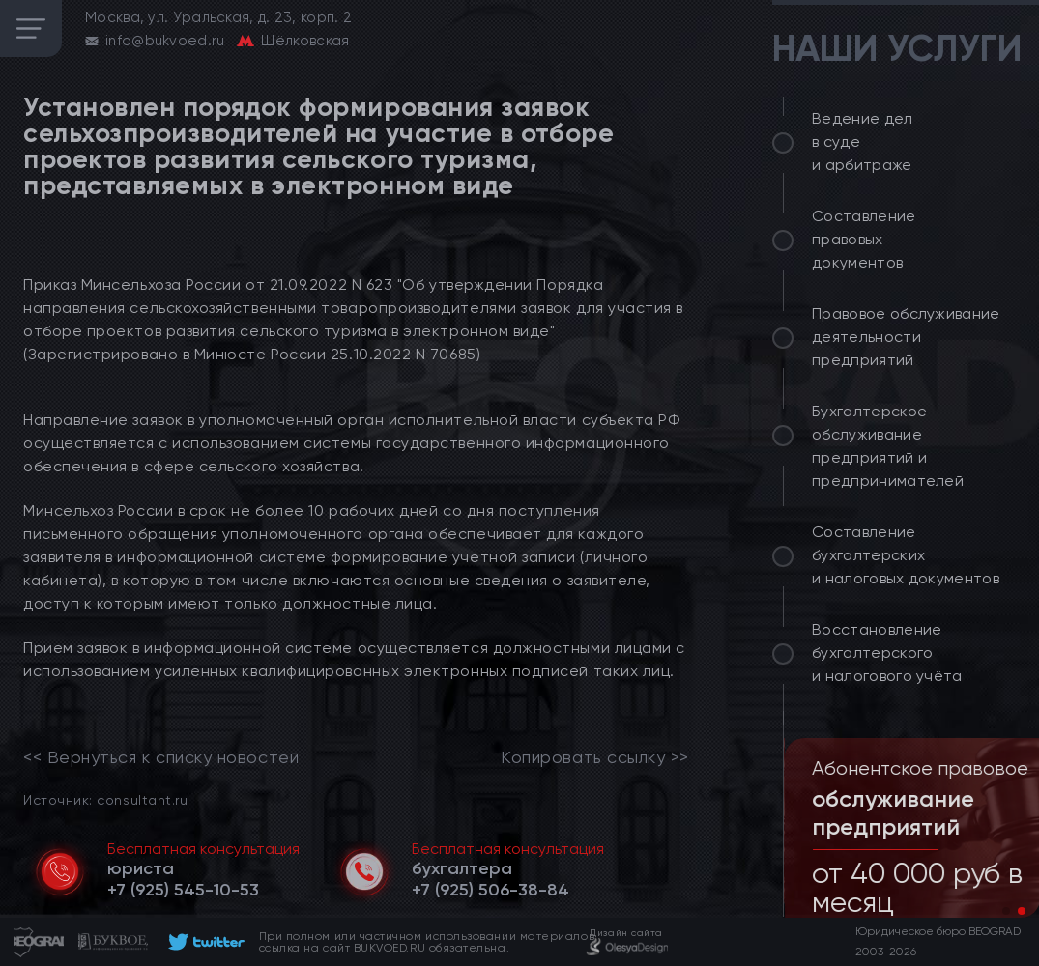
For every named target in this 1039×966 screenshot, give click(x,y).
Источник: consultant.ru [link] (105, 799)
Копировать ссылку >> (595, 757)
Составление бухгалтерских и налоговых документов (905, 555)
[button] (1006, 911)
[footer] (203, 942)
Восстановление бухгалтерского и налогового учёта (887, 652)
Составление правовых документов (864, 239)
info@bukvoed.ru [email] (165, 40)
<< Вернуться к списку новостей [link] (161, 757)
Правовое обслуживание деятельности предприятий (906, 336)
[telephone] (183, 889)
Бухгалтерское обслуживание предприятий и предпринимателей (888, 446)
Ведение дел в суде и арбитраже (862, 141)
